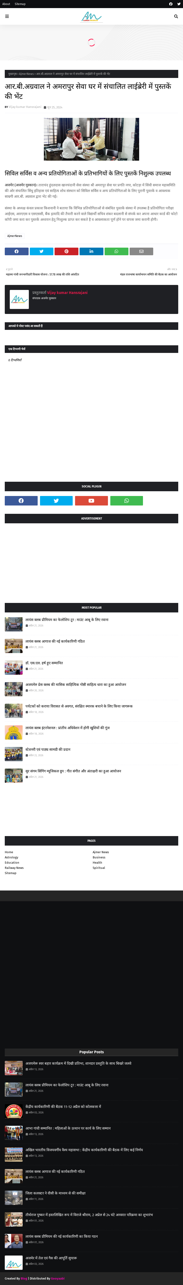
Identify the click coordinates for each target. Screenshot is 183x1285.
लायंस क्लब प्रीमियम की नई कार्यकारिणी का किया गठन (61, 1236)
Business (99, 857)
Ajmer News (101, 852)
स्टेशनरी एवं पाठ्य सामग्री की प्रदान (47, 749)
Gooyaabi (58, 1278)
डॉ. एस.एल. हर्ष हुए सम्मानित (44, 663)
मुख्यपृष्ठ (12, 74)
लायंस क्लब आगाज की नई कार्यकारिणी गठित (55, 641)
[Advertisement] (91, 561)
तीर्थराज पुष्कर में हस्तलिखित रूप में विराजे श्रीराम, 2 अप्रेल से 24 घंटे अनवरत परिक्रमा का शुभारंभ (89, 1215)
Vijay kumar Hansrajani (25, 107)
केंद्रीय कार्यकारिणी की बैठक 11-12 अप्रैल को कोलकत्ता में (63, 1107)
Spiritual (99, 868)
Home (9, 852)
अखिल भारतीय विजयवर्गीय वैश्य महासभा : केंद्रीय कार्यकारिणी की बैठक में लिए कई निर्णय (84, 1150)
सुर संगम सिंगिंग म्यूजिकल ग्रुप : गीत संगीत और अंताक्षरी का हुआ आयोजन (73, 771)
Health (97, 862)
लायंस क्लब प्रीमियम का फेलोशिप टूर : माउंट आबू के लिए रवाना (66, 620)
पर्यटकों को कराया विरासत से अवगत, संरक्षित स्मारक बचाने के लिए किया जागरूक (79, 706)
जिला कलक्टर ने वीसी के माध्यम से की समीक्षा (55, 1193)
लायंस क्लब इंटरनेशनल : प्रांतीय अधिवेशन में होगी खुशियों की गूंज (67, 728)
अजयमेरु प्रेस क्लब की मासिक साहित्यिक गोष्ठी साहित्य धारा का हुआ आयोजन (75, 685)
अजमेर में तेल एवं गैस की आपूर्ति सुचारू (51, 1258)
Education (12, 862)
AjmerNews (26, 74)
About (6, 4)
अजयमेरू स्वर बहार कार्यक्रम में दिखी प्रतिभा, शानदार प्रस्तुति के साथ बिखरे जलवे (78, 1063)
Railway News (14, 868)
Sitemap (20, 4)
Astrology (11, 857)
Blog (24, 1278)
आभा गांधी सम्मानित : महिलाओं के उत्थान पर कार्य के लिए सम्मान (68, 1128)
